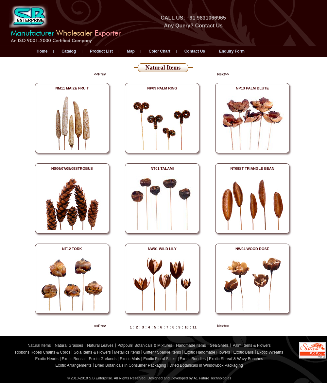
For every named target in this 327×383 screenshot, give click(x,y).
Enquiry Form (232, 51)
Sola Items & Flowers (92, 352)
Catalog (68, 51)
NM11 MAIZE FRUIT (72, 88)
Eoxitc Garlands (102, 359)
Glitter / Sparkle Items (162, 352)
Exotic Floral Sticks (159, 359)
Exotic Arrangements (73, 365)
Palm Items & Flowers (251, 345)
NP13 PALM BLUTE (252, 88)
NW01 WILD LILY (162, 249)
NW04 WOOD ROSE (252, 249)
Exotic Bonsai (74, 359)
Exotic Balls (243, 352)
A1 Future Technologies (212, 378)
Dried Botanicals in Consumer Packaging (130, 365)
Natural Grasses (69, 345)
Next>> (223, 74)
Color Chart (159, 51)
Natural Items (39, 345)
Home (42, 51)
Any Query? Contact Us (193, 25)
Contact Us (194, 51)
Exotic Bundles (193, 359)
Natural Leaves (100, 345)
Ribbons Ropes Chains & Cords (42, 352)
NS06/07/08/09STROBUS (72, 168)
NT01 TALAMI (162, 168)
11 (195, 327)
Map (131, 51)
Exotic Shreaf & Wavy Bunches (236, 359)
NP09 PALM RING (162, 88)
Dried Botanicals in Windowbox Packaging (206, 365)
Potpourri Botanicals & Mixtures (144, 345)
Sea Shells (219, 345)
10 (186, 327)
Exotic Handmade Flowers (207, 352)
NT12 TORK (72, 249)
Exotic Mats (130, 359)
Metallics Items (127, 352)
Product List (101, 51)
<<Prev (100, 74)
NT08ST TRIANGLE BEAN (252, 168)
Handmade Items (191, 345)
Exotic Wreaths (270, 352)
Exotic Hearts (46, 359)
